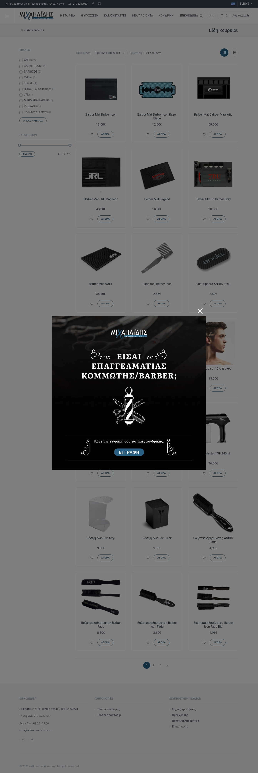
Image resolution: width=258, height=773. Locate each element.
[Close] (200, 309)
